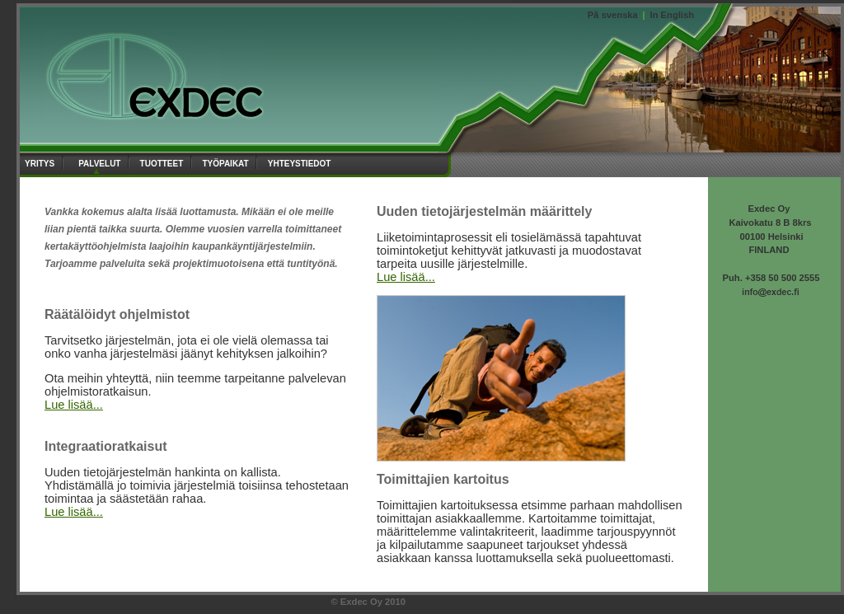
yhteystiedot (301, 162)
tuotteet (163, 162)
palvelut (101, 162)
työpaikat (226, 162)
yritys (41, 162)
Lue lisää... (74, 404)
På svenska (613, 15)
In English (672, 15)
